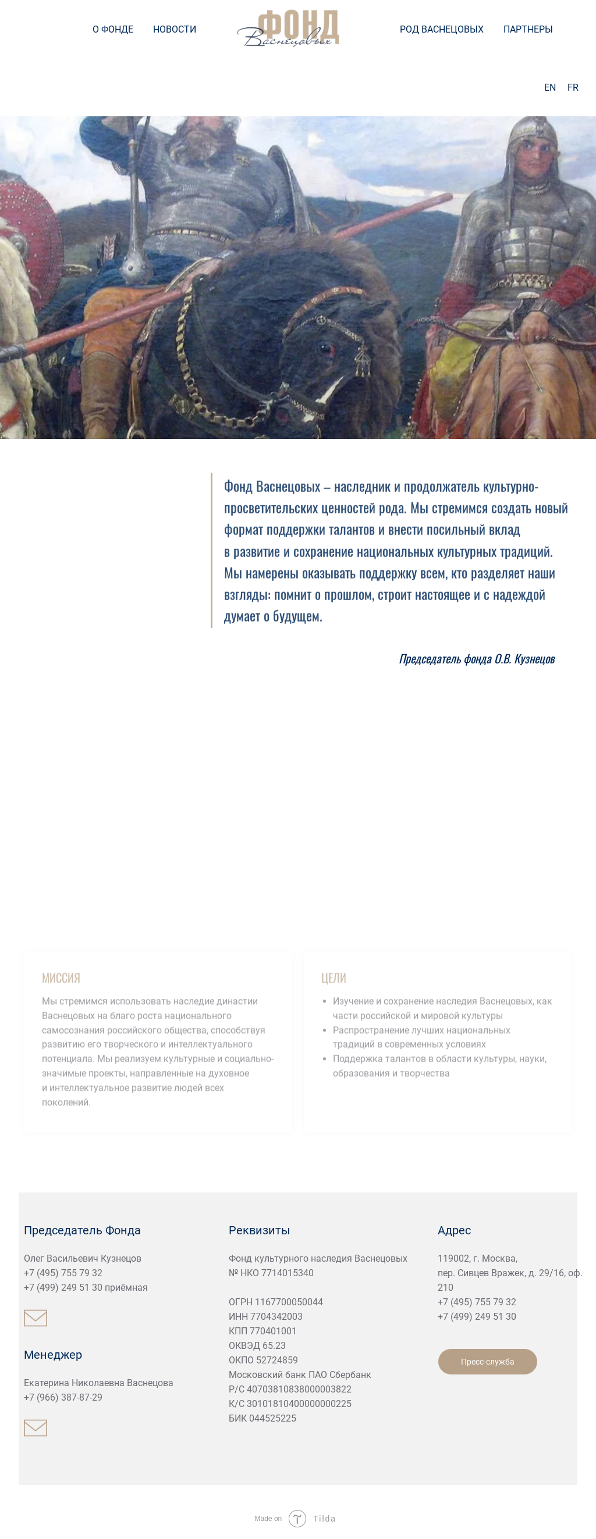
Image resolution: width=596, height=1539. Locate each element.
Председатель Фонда (82, 1230)
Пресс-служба (488, 1361)
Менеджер (53, 1355)
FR (573, 87)
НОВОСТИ (174, 29)
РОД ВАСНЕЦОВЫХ (442, 29)
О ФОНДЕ (113, 29)
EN (550, 87)
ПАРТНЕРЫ (528, 29)
